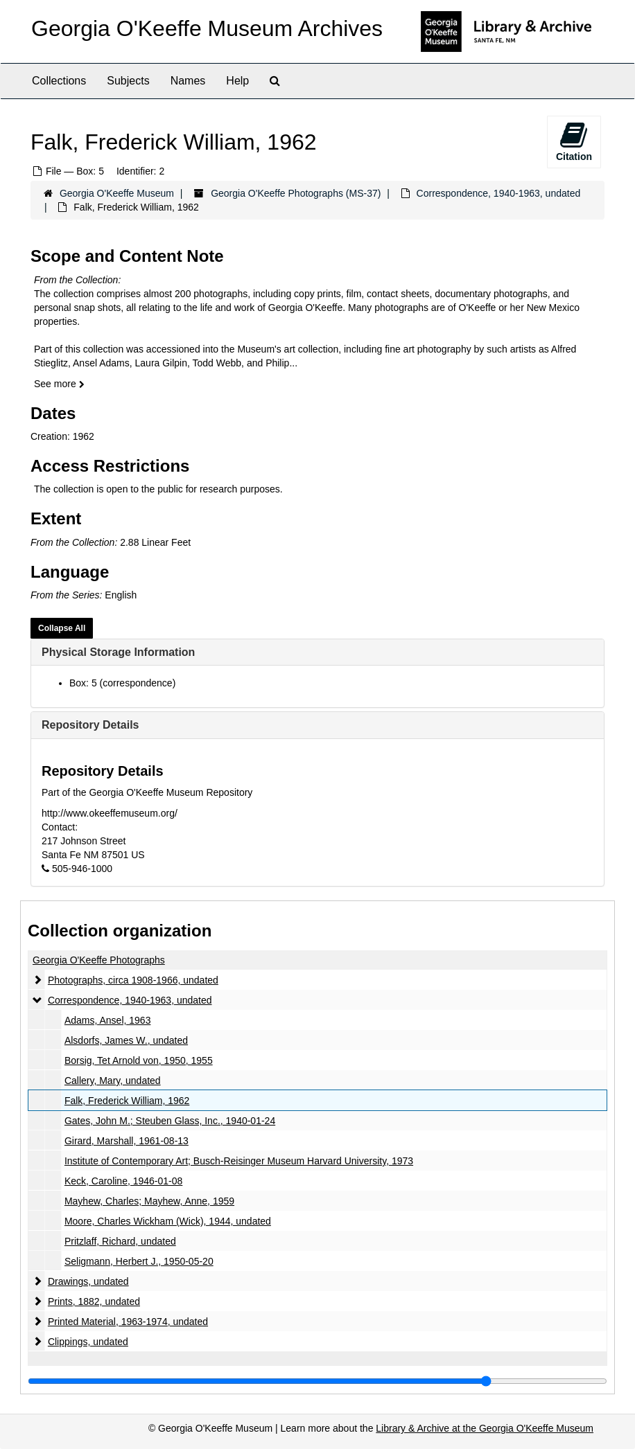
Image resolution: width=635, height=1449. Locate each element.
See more (59, 383)
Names (188, 81)
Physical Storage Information (118, 652)
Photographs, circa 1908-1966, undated (133, 980)
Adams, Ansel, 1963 (107, 1020)
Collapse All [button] (61, 628)
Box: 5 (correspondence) (122, 682)
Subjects (128, 81)
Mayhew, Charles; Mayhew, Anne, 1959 (149, 1201)
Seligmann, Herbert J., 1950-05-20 (139, 1261)
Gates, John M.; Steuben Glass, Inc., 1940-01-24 (169, 1120)
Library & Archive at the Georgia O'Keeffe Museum (484, 1428)
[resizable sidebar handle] (317, 1381)
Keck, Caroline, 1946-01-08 (123, 1180)
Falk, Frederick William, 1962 (127, 1100)
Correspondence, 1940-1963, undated (499, 193)
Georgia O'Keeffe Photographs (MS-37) (296, 193)
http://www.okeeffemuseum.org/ (109, 813)
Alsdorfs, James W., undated (126, 1040)
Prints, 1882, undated (94, 1301)
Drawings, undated (88, 1281)
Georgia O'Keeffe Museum (117, 193)
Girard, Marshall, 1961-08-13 (126, 1140)
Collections (59, 81)
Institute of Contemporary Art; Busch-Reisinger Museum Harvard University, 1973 (238, 1160)
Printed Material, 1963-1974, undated (128, 1321)
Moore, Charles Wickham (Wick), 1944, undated (167, 1221)
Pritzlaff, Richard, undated (120, 1241)
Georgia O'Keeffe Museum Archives (207, 28)
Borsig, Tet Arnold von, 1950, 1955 (138, 1060)
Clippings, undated (88, 1341)
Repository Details (90, 725)
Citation (574, 141)
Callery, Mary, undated (112, 1080)
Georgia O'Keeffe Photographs (99, 960)
